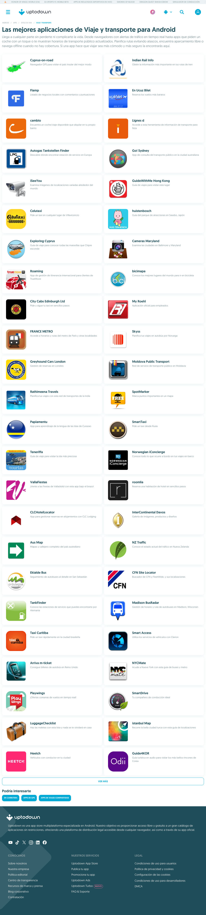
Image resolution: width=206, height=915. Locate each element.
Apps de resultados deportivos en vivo (92, 2)
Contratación (16, 897)
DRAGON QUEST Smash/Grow (154, 2)
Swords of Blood (126, 2)
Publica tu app (80, 869)
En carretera (10, 798)
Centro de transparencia (23, 880)
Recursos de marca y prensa (25, 886)
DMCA (138, 886)
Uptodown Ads (80, 880)
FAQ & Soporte (80, 891)
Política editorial (17, 874)
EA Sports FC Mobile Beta (56, 2)
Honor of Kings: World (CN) (25, 2)
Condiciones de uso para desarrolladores (160, 880)
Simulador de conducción (186, 2)
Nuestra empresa (18, 869)
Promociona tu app (83, 874)
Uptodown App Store (84, 863)
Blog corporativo (18, 891)
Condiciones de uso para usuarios (155, 863)
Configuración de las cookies (152, 874)
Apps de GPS (29, 798)
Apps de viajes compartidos (55, 798)
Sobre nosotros (17, 863)
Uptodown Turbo (87, 886)
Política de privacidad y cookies (154, 869)
